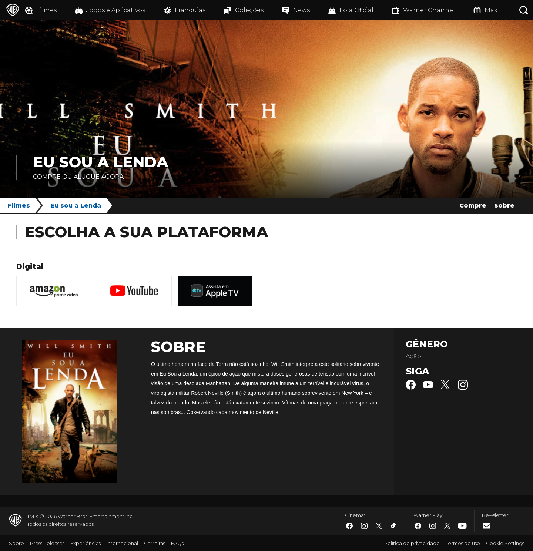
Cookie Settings (505, 543)
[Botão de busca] (523, 10)
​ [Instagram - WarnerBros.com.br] (364, 526)
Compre (472, 205)
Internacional (122, 543)
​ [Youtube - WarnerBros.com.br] (462, 526)
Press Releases (47, 543)
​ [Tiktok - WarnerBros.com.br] (393, 526)
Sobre (504, 205)
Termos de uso (463, 543)
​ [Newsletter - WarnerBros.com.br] (486, 525)
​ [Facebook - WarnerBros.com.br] (349, 526)
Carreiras (154, 543)
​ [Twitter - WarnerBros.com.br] (379, 526)
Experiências (85, 543)
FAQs (177, 543)
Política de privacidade (412, 543)
